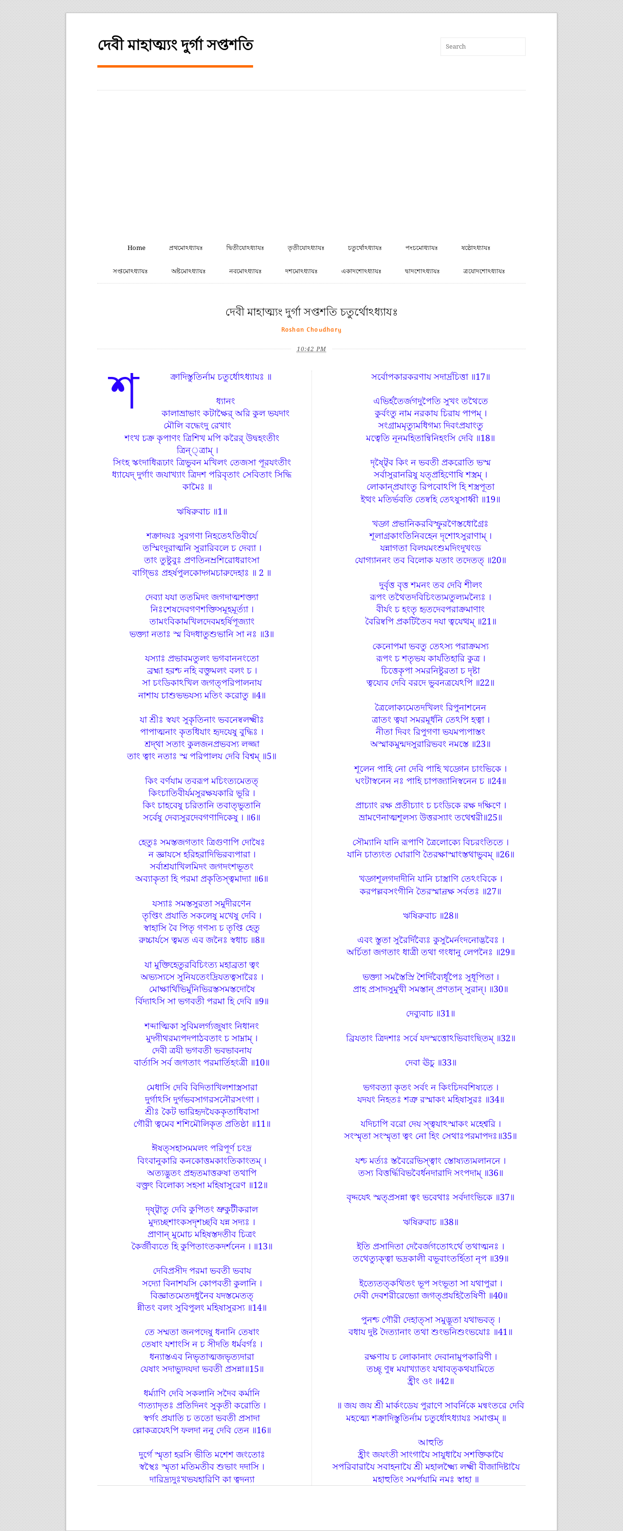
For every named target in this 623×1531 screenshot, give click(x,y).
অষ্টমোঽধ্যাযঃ (188, 271)
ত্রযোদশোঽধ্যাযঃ (484, 271)
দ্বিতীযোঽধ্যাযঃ (245, 247)
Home (137, 247)
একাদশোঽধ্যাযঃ (361, 271)
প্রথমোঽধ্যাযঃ (186, 247)
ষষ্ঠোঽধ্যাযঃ (476, 247)
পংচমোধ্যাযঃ (421, 247)
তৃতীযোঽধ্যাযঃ (306, 247)
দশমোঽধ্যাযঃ (301, 271)
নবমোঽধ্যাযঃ (245, 271)
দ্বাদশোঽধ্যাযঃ (422, 271)
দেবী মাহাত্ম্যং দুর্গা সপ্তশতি (175, 44)
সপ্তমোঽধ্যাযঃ (130, 271)
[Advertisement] (311, 163)
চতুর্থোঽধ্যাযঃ (365, 247)
